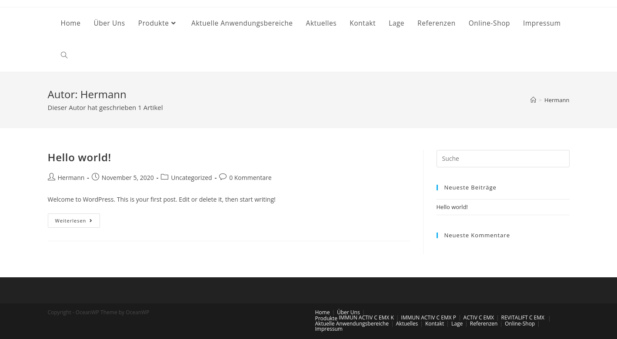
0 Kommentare (250, 177)
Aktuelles (407, 323)
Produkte (326, 318)
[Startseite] (533, 100)
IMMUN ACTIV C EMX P (428, 317)
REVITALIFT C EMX (522, 317)
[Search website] (64, 56)
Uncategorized (191, 177)
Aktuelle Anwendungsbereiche (352, 323)
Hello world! (79, 157)
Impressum (329, 328)
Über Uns (348, 312)
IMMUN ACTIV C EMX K (366, 317)
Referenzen (484, 323)
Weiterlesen (77, 222)
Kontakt (434, 323)
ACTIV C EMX (479, 317)
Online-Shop (520, 323)
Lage (457, 323)
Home (322, 312)
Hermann (71, 177)
